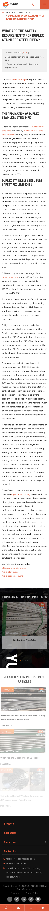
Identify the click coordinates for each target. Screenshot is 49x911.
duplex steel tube (10, 277)
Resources (18, 12)
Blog (28, 12)
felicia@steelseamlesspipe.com (20, 859)
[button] (20, 660)
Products (9, 823)
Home (8, 12)
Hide (25, 52)
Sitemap (15, 893)
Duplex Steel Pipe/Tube (24, 639)
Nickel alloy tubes (10, 571)
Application (10, 832)
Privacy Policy (32, 893)
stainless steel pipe (18, 79)
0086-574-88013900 (16, 863)
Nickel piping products (12, 575)
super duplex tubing (20, 494)
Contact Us (10, 851)
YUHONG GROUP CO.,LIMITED (29, 886)
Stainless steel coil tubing (14, 568)
